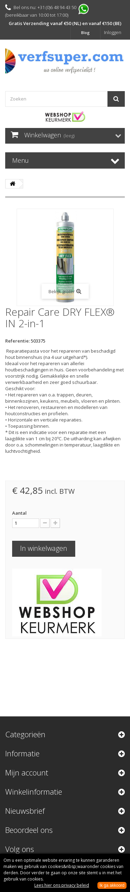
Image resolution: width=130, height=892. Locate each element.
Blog (85, 32)
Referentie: (17, 341)
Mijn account (26, 772)
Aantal (19, 513)
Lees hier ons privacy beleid (61, 885)
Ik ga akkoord (111, 885)
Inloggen (112, 32)
